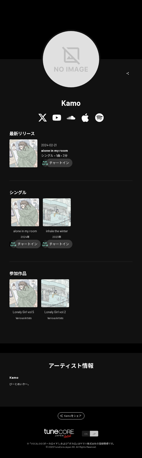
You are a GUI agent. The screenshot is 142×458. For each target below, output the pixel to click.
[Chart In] (59, 163)
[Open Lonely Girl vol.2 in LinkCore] (55, 300)
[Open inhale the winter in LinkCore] (57, 219)
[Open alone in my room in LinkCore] (23, 153)
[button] (128, 73)
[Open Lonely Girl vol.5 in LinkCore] (23, 300)
